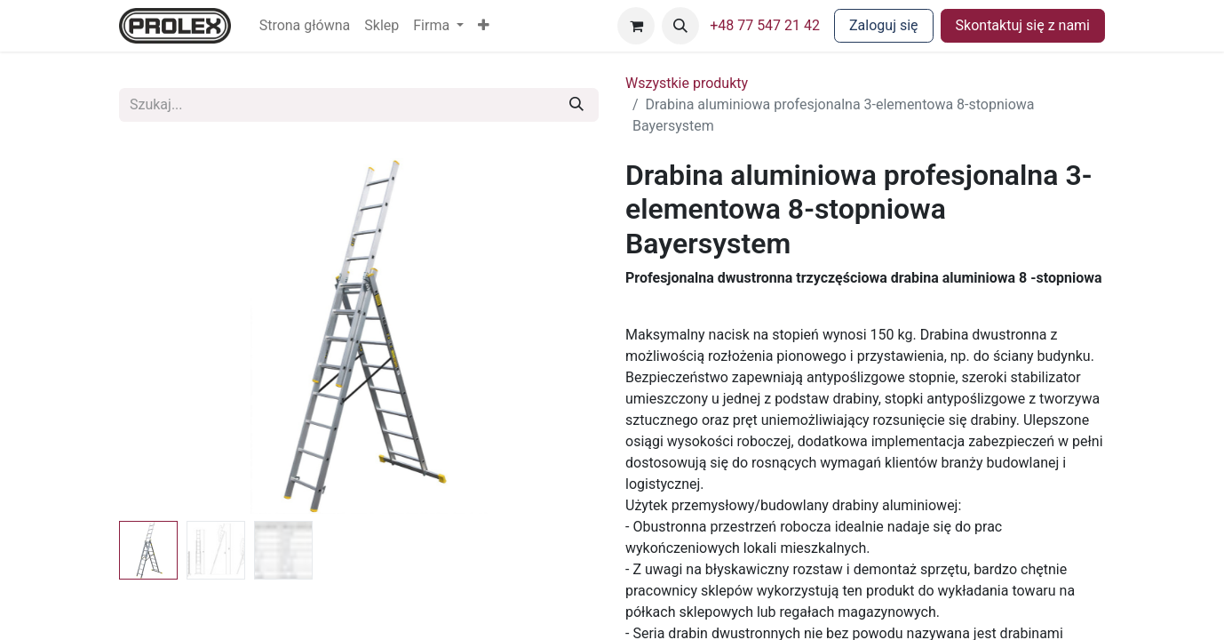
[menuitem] (305, 26)
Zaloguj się (883, 25)
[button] (484, 26)
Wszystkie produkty (686, 83)
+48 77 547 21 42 (765, 25)
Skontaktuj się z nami (1023, 25)
